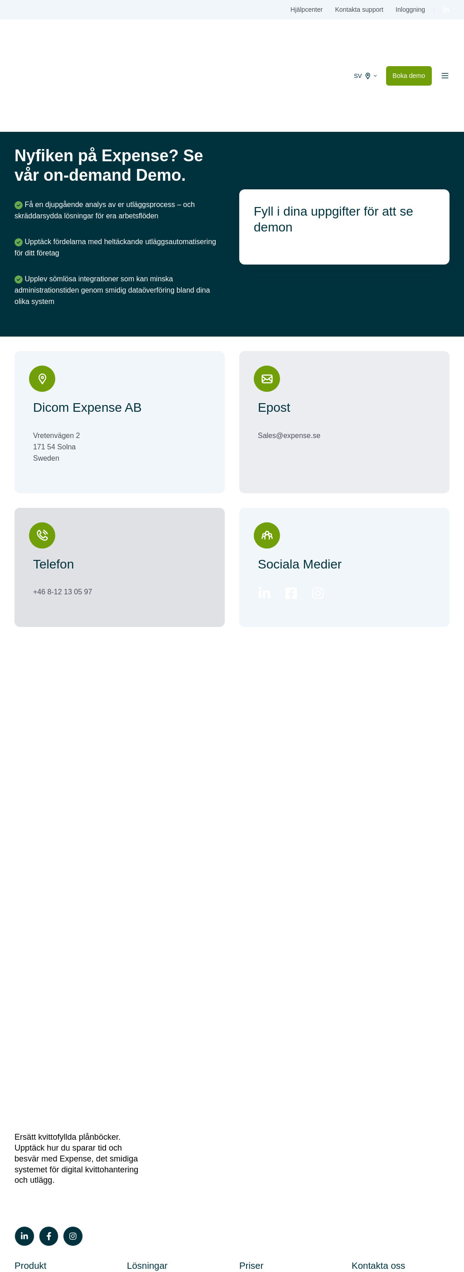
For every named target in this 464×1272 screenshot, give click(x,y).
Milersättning (35, 969)
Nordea (138, 985)
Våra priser (257, 924)
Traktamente (34, 954)
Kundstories (33, 1131)
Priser (251, 903)
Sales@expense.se (289, 369)
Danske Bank (148, 969)
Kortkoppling (34, 924)
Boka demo (408, 42)
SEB (134, 954)
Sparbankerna (150, 1016)
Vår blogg (30, 1116)
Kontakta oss (378, 903)
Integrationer (34, 1000)
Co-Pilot (27, 985)
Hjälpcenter (306, 9)
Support (364, 939)
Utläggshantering (41, 939)
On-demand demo (43, 1100)
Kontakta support (359, 9)
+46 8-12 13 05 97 (62, 525)
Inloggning (410, 9)
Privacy (439, 1236)
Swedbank (144, 924)
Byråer (137, 1031)
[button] (445, 42)
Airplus (138, 1000)
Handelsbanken (152, 939)
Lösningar (147, 903)
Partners (140, 1046)
